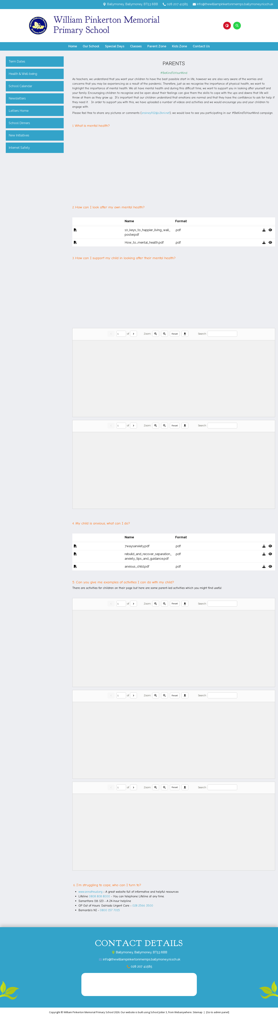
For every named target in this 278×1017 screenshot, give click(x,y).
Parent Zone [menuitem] (156, 46)
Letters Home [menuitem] (18, 111)
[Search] (222, 334)
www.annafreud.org (90, 891)
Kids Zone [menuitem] (179, 46)
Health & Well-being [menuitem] (23, 74)
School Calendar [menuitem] (20, 86)
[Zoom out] (164, 333)
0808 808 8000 (99, 896)
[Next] (133, 333)
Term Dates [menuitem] (17, 61)
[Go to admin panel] (217, 1012)
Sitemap (197, 1012)
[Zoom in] (155, 333)
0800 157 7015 (110, 910)
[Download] (184, 333)
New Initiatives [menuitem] (19, 135)
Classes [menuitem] (136, 46)
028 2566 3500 (142, 905)
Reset (175, 333)
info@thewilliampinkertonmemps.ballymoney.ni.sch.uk (235, 4)
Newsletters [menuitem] (17, 98)
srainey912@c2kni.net (156, 113)
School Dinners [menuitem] (19, 123)
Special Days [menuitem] (114, 46)
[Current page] (121, 334)
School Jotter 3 (158, 1012)
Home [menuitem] (72, 46)
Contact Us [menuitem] (201, 46)
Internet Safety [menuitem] (19, 147)
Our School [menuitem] (91, 46)
